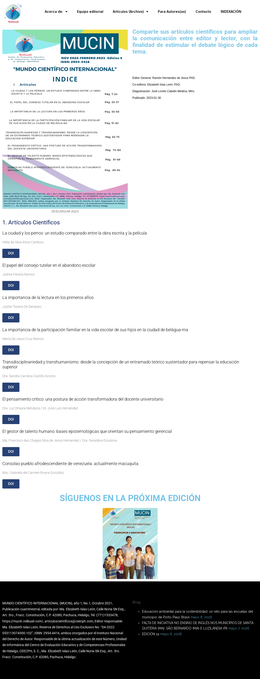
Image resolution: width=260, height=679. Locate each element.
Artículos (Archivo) (130, 12)
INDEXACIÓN (231, 11)
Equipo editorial (90, 11)
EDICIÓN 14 (150, 634)
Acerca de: (56, 12)
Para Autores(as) (172, 11)
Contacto (203, 11)
